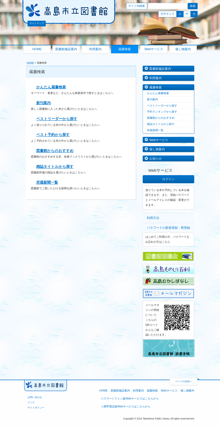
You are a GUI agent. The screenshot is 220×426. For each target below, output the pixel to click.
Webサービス (158, 140)
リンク (31, 402)
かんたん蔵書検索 (51, 87)
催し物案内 (157, 149)
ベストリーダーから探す (56, 119)
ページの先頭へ (183, 381)
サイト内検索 (136, 5)
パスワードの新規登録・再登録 (168, 227)
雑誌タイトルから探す (55, 166)
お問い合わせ (35, 397)
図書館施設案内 (160, 69)
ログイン (168, 179)
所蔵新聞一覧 (47, 182)
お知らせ (155, 158)
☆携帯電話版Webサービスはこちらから (125, 406)
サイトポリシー (36, 407)
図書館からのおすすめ (55, 151)
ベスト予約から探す (53, 135)
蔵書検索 (155, 87)
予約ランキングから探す (162, 111)
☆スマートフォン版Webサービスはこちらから (130, 398)
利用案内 (155, 78)
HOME (30, 62)
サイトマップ (36, 23)
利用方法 (153, 218)
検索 (192, 5)
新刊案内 (43, 103)
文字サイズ (167, 13)
